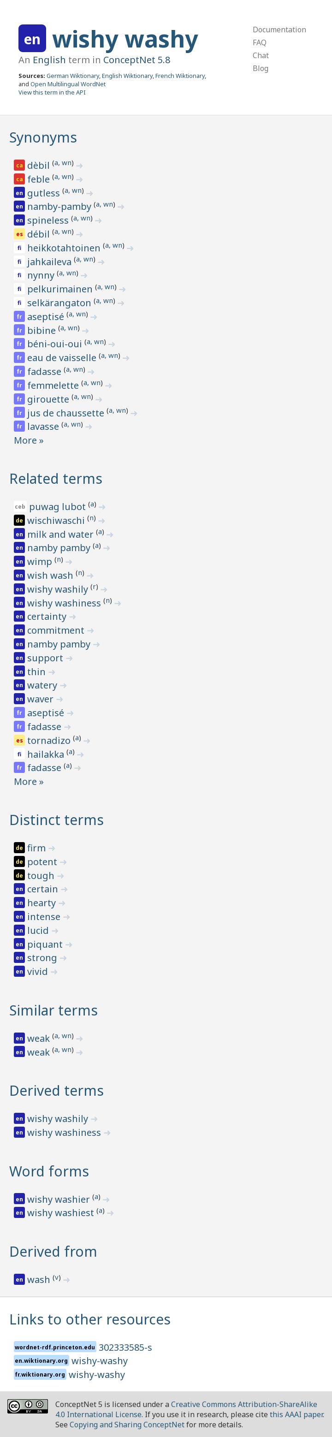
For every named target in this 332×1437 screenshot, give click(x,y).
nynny (42, 275)
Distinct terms (56, 819)
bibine (42, 330)
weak (39, 1038)
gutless (44, 193)
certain (43, 889)
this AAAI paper (296, 1414)
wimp (40, 561)
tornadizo (50, 740)
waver (41, 699)
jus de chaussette (67, 413)
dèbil (39, 165)
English (49, 59)
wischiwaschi (57, 520)
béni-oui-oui (55, 344)
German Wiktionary (73, 75)
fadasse (45, 371)
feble (39, 179)
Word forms (49, 1171)
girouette (49, 399)
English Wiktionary (127, 75)
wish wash (51, 575)
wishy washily (58, 589)
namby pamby (60, 547)
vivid (38, 971)
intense (45, 916)
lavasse (44, 426)
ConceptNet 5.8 (136, 59)
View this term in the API (52, 92)
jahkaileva (50, 261)
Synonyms (43, 137)
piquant (46, 944)
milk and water (61, 534)
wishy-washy (99, 1360)
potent (43, 861)
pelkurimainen (61, 289)
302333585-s (125, 1347)
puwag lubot (58, 506)
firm (37, 848)
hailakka (46, 754)
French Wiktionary (180, 75)
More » (29, 440)
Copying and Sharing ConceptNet (127, 1424)
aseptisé (46, 316)
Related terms (55, 478)
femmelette (54, 385)
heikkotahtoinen (65, 248)
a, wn (62, 162)
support (46, 658)
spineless (49, 220)
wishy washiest (61, 1212)
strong (43, 957)
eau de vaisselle (63, 357)
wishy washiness (65, 603)
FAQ (260, 42)
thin (37, 671)
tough (42, 875)
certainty (48, 616)
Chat (261, 55)
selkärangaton (60, 303)
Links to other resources (90, 1319)
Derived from (53, 1251)
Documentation (279, 29)
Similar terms (53, 1010)
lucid (39, 930)
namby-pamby (60, 206)
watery (43, 685)
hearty (42, 903)
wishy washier (59, 1199)
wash (40, 1279)
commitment (57, 630)
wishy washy (125, 38)
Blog (260, 68)
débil (39, 234)
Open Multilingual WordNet (68, 84)
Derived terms (56, 1090)
